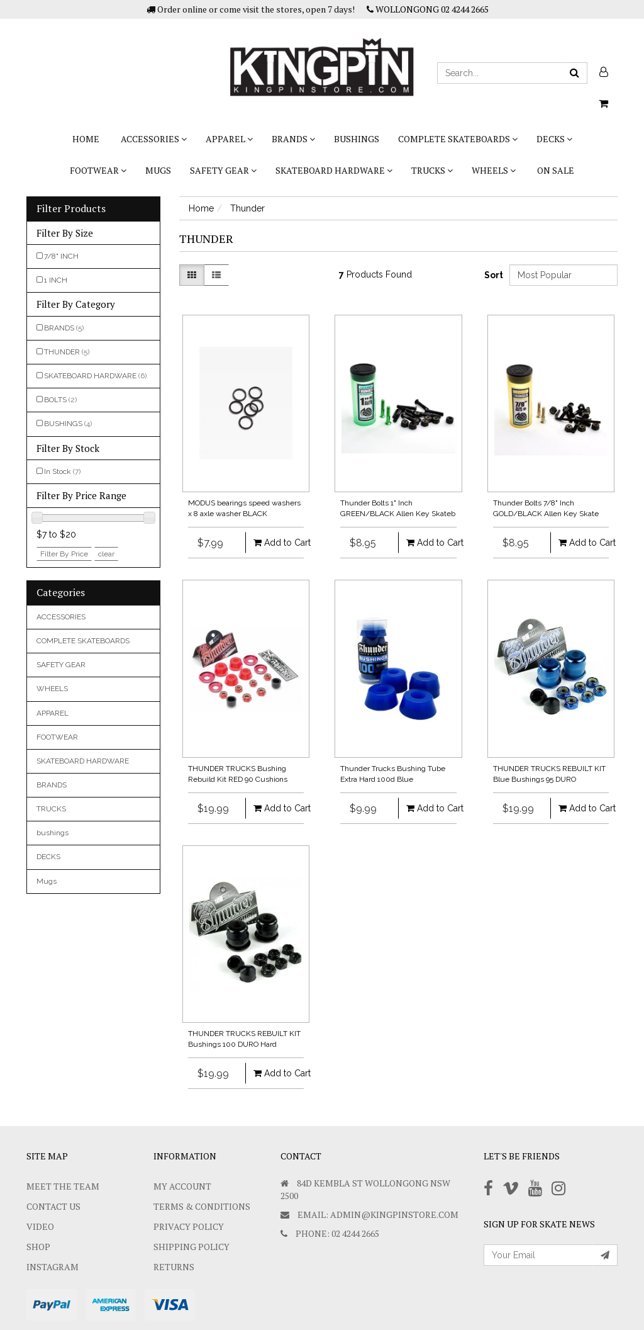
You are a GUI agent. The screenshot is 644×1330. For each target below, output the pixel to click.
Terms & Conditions (201, 1206)
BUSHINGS (68, 423)
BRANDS (293, 139)
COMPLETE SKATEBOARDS (458, 139)
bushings (356, 139)
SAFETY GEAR (223, 170)
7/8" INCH (61, 256)
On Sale (555, 170)
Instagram (52, 1267)
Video (40, 1226)
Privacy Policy (188, 1226)
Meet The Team (62, 1186)
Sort (492, 275)
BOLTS (60, 399)
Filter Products (71, 209)
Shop (38, 1247)
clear (106, 553)
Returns (173, 1267)
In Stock (62, 471)
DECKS (554, 139)
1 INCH (55, 280)
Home (85, 139)
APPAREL (229, 139)
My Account (182, 1186)
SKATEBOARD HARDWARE (333, 170)
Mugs (158, 170)
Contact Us (53, 1206)
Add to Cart (273, 543)
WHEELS (494, 170)
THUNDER (66, 351)
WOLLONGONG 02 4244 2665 (428, 9)
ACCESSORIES (154, 139)
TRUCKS (432, 170)
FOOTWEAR (98, 170)
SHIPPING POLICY (191, 1247)
